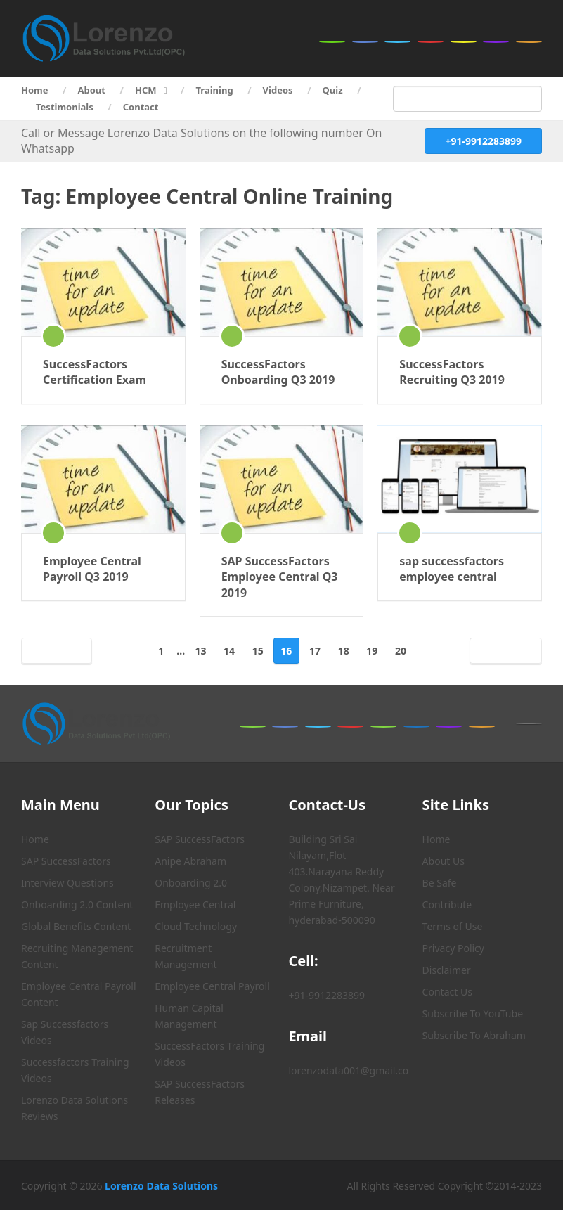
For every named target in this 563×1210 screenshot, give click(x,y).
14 (229, 650)
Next (503, 650)
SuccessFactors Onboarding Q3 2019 (278, 371)
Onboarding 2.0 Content (77, 904)
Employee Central (195, 904)
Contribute (447, 904)
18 (343, 650)
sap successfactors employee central (451, 568)
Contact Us (447, 991)
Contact (141, 107)
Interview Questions (67, 882)
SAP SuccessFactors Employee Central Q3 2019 (279, 576)
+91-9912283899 (483, 141)
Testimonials (64, 107)
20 (400, 650)
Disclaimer (446, 970)
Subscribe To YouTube (472, 1013)
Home (34, 90)
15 (258, 650)
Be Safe (439, 882)
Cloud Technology (196, 926)
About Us (443, 861)
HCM (146, 90)
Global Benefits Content (76, 926)
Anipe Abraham (190, 861)
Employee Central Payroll (212, 986)
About (91, 90)
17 (315, 650)
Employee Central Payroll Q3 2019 (92, 568)
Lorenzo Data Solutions (161, 1185)
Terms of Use (452, 926)
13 (200, 650)
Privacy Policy (453, 948)
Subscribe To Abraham (474, 1035)
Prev (59, 650)
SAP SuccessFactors (66, 861)
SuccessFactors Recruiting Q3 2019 (452, 371)
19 (371, 650)
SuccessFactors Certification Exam (94, 371)
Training (214, 90)
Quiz (333, 90)
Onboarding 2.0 (191, 882)
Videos (278, 90)
